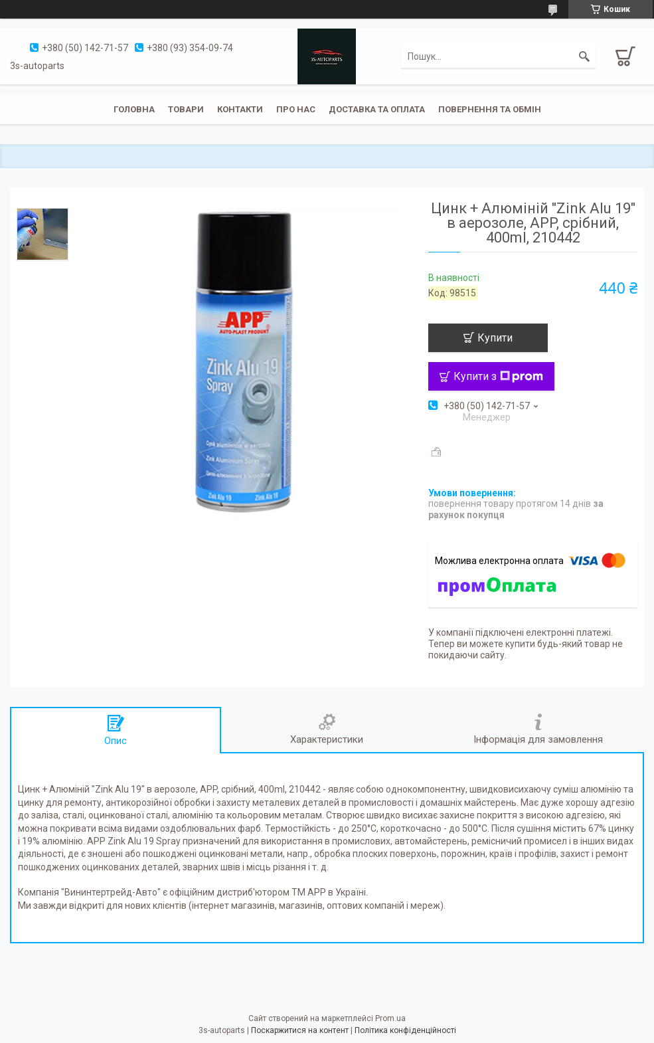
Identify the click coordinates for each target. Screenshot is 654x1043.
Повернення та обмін (489, 109)
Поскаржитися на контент (300, 1030)
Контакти (240, 109)
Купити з (498, 376)
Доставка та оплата (377, 109)
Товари (186, 109)
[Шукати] (584, 56)
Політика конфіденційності (405, 1030)
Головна (134, 109)
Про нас (295, 109)
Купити (495, 338)
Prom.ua (390, 1018)
